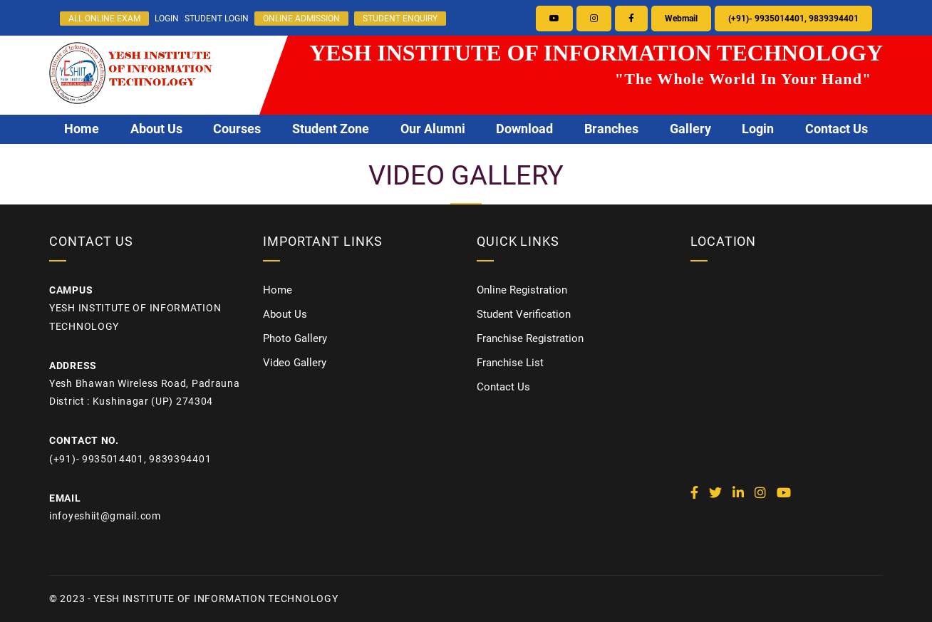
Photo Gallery (295, 338)
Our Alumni (432, 129)
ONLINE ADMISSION (301, 19)
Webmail (681, 19)
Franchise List (510, 362)
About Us (156, 129)
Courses (237, 129)
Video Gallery (294, 362)
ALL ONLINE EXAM (104, 19)
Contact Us (836, 129)
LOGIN (167, 19)
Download (524, 129)
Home (81, 129)
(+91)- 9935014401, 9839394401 (793, 19)
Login (758, 129)
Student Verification (524, 314)
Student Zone (330, 129)
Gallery (690, 129)
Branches (611, 129)
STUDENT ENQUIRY (400, 19)
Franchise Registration (530, 338)
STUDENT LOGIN (217, 19)
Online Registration (522, 290)
